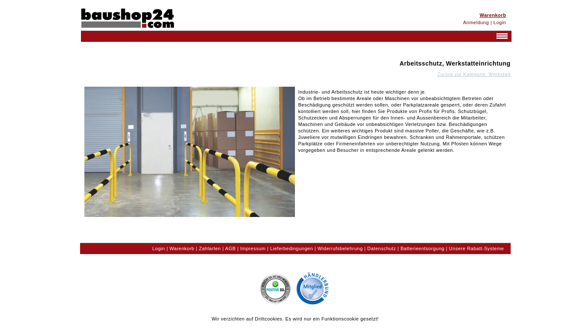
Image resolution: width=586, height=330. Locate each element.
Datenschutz (381, 248)
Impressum (253, 248)
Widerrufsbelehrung (340, 248)
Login (158, 248)
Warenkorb (182, 248)
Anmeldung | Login (484, 22)
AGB (230, 248)
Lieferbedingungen (291, 248)
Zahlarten (210, 248)
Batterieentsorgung (422, 248)
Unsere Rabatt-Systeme (476, 248)
